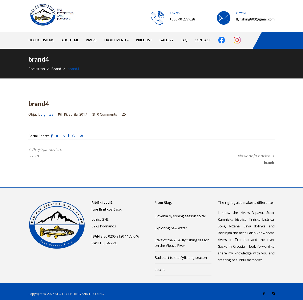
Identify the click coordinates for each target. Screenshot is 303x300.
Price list (144, 40)
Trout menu (116, 40)
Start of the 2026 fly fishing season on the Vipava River (182, 243)
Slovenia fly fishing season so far (180, 216)
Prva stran (36, 68)
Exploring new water (171, 228)
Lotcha (160, 269)
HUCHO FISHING (41, 40)
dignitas (47, 114)
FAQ (184, 40)
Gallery (166, 40)
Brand (56, 68)
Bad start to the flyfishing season (181, 257)
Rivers (91, 40)
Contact (203, 40)
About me (70, 40)
